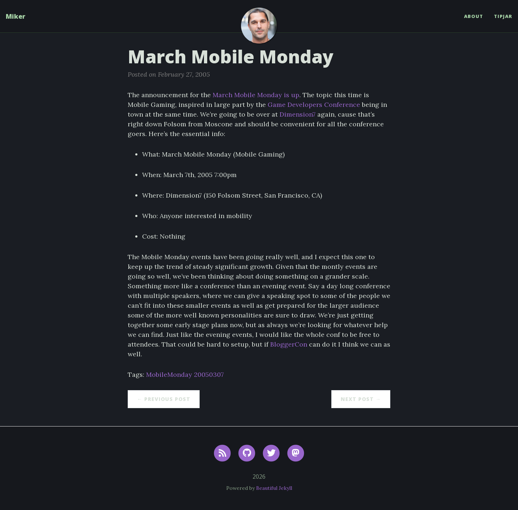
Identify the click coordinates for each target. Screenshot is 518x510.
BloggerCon (288, 344)
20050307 (209, 374)
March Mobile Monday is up (256, 95)
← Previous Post (163, 399)
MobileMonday (169, 374)
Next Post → (361, 399)
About (473, 16)
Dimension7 (297, 114)
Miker (15, 16)
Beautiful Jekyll (274, 488)
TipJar (503, 16)
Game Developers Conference (314, 104)
